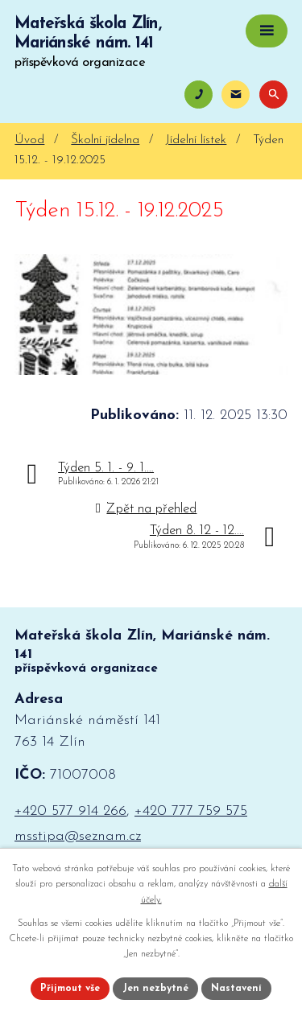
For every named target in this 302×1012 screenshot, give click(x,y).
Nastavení (236, 988)
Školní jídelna (105, 140)
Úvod (29, 140)
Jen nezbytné (155, 988)
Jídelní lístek (196, 140)
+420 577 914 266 (70, 811)
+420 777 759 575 (190, 811)
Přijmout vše (70, 988)
